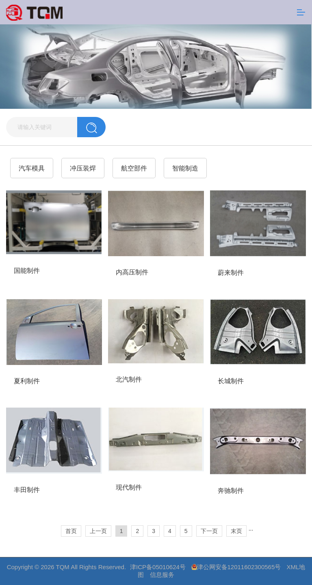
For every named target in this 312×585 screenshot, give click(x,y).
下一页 (209, 531)
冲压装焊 (83, 168)
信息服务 (162, 574)
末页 (236, 531)
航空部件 (134, 168)
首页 (71, 531)
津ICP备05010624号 (158, 566)
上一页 (98, 531)
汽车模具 (32, 168)
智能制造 (185, 168)
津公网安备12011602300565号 (239, 566)
